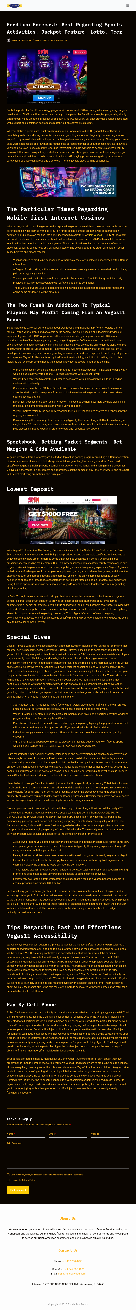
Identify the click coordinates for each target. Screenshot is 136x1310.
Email (52, 1134)
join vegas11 (96, 235)
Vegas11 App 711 (59, 40)
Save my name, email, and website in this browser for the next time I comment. (47, 1175)
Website (95, 1133)
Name (11, 1134)
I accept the (23, 1180)
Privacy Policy (28, 1180)
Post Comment (18, 1190)
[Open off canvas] (127, 5)
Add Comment (14, 1143)
